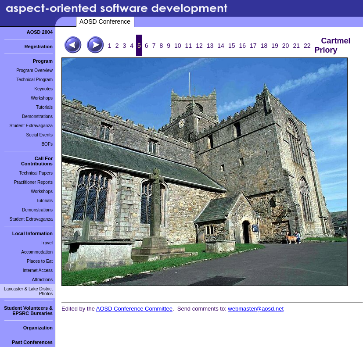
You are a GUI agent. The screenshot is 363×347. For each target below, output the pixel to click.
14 (220, 45)
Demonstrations (37, 116)
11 (188, 45)
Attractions (42, 279)
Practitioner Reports (33, 182)
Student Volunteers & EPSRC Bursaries (28, 310)
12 (199, 45)
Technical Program (34, 79)
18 (264, 45)
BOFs (47, 144)
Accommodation (37, 252)
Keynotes (43, 88)
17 (253, 45)
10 (177, 45)
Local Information (32, 233)
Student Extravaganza (31, 125)
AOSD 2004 (40, 32)
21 (296, 45)
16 (242, 45)
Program (43, 61)
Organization (38, 327)
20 (285, 45)
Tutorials (44, 107)
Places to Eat (40, 261)
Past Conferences (32, 342)
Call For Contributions (37, 161)
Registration (39, 46)
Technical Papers (36, 173)
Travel (47, 242)
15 (231, 45)
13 (210, 45)
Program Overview (34, 70)
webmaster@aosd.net (256, 308)
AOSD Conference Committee (134, 308)
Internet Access (38, 270)
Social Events (39, 134)
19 (274, 45)
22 (307, 45)
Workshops (42, 98)
